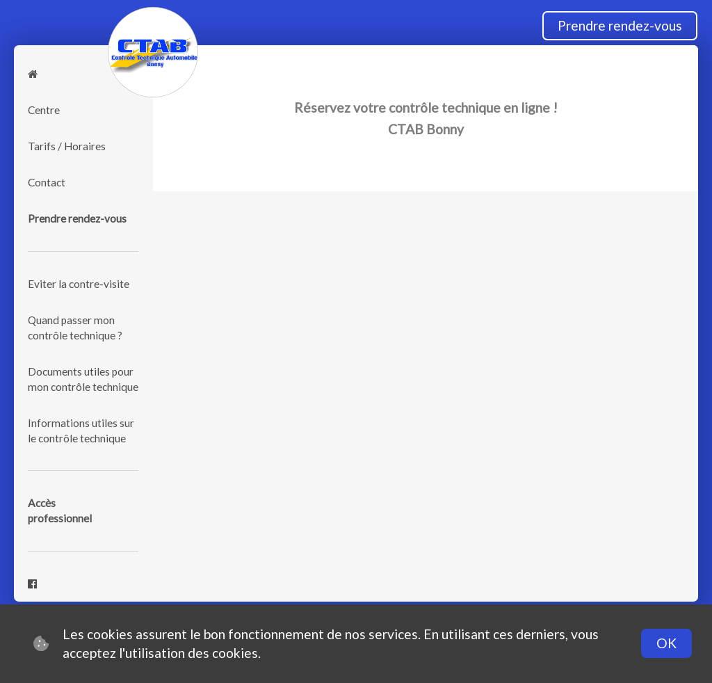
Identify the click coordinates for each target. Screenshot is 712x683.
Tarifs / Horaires (67, 146)
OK (666, 643)
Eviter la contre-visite (78, 284)
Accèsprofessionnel (60, 510)
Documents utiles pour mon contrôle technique (83, 379)
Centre (44, 110)
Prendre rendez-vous (620, 25)
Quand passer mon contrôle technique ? (75, 328)
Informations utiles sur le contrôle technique (81, 430)
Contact (46, 182)
